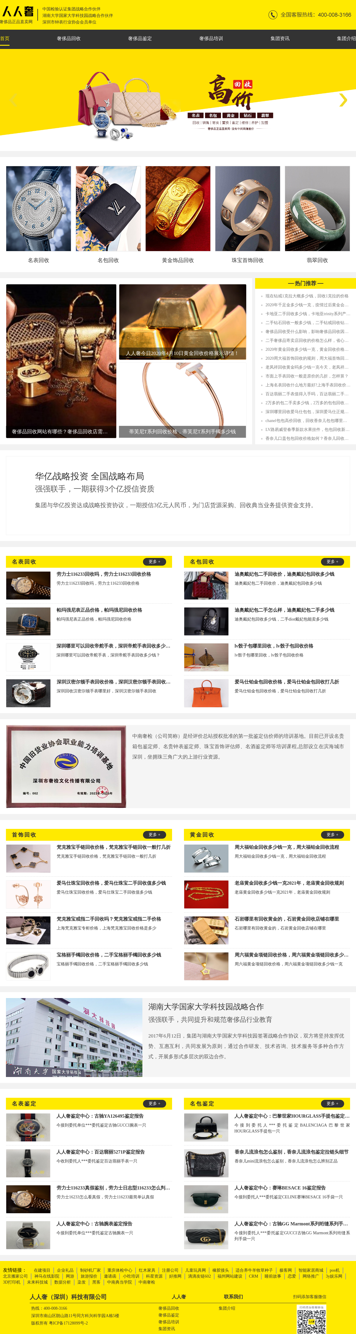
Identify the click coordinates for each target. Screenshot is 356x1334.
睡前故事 (273, 1276)
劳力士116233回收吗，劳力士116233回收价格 (104, 574)
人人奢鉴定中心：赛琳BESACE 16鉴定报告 (280, 1187)
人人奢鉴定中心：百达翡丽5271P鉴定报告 (100, 1151)
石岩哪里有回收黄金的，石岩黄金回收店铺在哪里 (287, 918)
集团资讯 (280, 38)
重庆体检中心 (119, 1270)
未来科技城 (37, 1282)
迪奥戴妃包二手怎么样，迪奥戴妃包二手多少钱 (284, 610)
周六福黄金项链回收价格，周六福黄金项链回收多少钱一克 (292, 954)
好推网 (175, 1276)
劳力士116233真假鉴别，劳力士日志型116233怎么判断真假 (114, 1187)
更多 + (154, 561)
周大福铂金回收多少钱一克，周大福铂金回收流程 (287, 847)
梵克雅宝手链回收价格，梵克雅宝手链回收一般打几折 (114, 847)
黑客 (96, 1282)
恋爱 (292, 1276)
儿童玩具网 (195, 1270)
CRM (253, 1276)
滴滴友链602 (199, 1276)
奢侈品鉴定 (140, 38)
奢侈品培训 (211, 38)
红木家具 (147, 1270)
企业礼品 (65, 1270)
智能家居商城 (310, 1270)
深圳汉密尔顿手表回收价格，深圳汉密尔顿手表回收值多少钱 (114, 681)
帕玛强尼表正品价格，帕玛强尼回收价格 (99, 610)
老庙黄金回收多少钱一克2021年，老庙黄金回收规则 (289, 883)
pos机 (335, 1270)
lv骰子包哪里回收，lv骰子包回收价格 (274, 645)
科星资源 (154, 1276)
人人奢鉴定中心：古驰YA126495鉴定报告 (100, 1116)
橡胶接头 (220, 1270)
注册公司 (170, 1270)
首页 (4, 38)
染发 (81, 1282)
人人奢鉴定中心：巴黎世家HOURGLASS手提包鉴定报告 (292, 1116)
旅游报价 (89, 1276)
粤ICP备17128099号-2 (68, 1323)
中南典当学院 (119, 1282)
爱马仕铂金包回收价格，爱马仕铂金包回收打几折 (287, 681)
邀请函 (110, 1276)
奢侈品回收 (69, 38)
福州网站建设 (229, 1276)
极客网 (285, 1270)
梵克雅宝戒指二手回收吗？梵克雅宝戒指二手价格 (109, 918)
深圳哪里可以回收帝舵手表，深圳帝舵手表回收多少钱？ (114, 645)
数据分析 (62, 1282)
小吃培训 (131, 1276)
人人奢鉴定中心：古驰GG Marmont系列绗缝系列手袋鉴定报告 (292, 1223)
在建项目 (42, 1270)
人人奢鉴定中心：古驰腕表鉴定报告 (94, 1223)
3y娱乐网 (334, 1276)
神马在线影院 (46, 1276)
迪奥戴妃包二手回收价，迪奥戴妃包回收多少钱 (284, 574)
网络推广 (311, 1276)
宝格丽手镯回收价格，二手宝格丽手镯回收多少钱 (109, 954)
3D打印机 (11, 1282)
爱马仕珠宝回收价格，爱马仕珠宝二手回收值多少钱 (111, 883)
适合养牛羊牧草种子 (254, 1270)
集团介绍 (346, 38)
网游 (70, 1276)
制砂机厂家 (90, 1270)
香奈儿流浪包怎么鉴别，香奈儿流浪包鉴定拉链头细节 (292, 1151)
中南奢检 (147, 1282)
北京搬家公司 (15, 1276)
